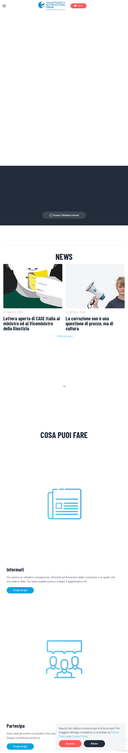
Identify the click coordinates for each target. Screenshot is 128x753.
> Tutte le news (64, 336)
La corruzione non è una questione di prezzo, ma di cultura (89, 323)
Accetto (70, 743)
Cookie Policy (80, 736)
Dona (78, 6)
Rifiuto (94, 743)
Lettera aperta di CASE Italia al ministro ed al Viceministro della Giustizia (31, 323)
